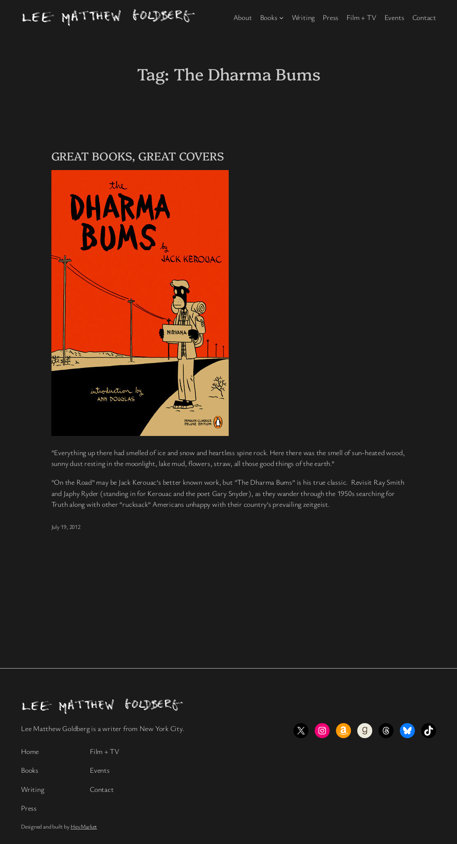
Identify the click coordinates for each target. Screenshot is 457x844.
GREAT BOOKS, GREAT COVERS (138, 155)
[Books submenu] (281, 17)
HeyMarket (84, 826)
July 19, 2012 (66, 527)
